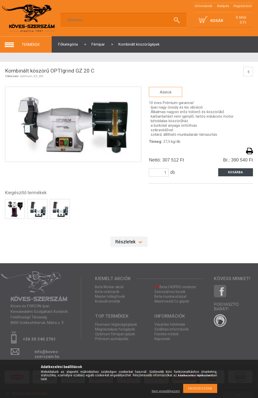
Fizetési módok (166, 334)
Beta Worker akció (109, 287)
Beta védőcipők (107, 292)
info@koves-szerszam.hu (47, 353)
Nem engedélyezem (166, 391)
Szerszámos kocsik (169, 292)
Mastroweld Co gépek (171, 301)
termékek (31, 45)
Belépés (223, 6)
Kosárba (235, 172)
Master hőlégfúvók (110, 296)
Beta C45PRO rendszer (175, 287)
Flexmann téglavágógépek (116, 324)
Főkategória (68, 44)
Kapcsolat (162, 339)
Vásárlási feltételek (169, 324)
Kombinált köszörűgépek (138, 44)
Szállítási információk (171, 329)
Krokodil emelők (107, 301)
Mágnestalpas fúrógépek (115, 329)
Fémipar (98, 44)
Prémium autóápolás (111, 339)
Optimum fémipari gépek (115, 334)
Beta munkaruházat (170, 296)
